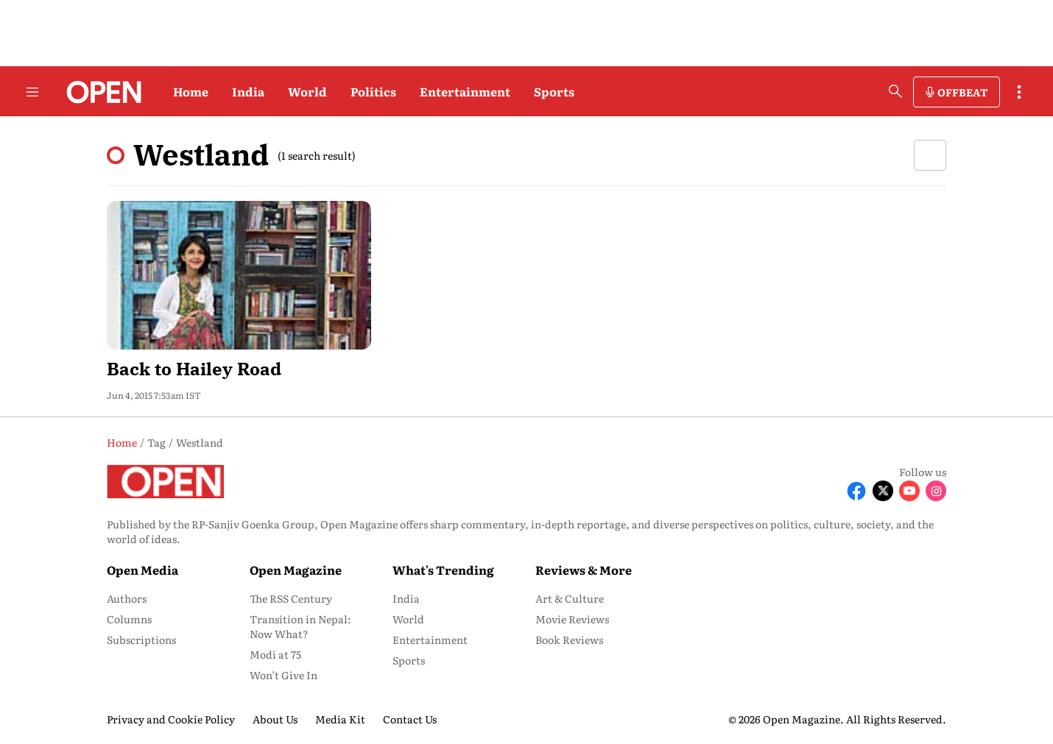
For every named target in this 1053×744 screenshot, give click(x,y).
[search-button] (895, 91)
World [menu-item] (408, 619)
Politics (373, 91)
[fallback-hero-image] (239, 275)
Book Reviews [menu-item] (569, 639)
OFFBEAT (962, 92)
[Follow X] (883, 491)
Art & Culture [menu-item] (569, 598)
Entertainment (465, 91)
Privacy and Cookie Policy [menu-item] (171, 719)
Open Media (142, 569)
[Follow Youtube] (909, 491)
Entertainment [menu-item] (430, 639)
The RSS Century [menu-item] (291, 598)
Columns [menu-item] (129, 619)
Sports (554, 91)
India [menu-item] (406, 598)
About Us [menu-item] (275, 719)
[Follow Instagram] (936, 491)
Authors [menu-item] (127, 598)
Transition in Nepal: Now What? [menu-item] (300, 626)
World (307, 91)
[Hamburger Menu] (32, 92)
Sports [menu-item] (408, 660)
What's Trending (443, 569)
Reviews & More (583, 569)
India (248, 91)
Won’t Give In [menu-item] (283, 674)
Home (190, 91)
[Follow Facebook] (856, 491)
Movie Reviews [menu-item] (572, 619)
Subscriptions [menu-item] (141, 639)
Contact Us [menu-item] (410, 719)
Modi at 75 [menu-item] (275, 654)
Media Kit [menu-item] (340, 719)
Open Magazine (296, 569)
